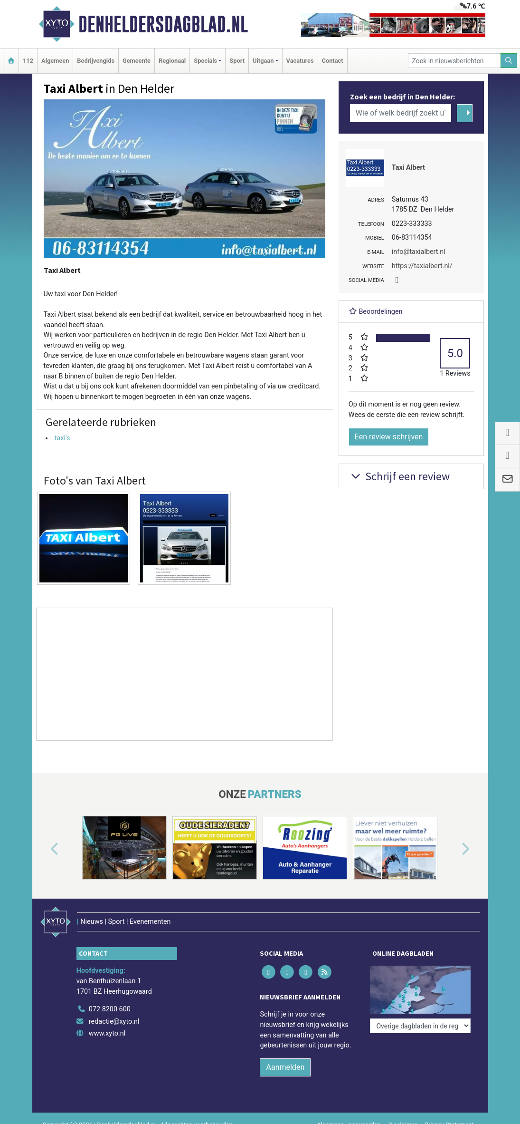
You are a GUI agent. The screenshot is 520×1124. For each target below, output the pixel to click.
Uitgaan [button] (263, 60)
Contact (332, 60)
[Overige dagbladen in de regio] (420, 1025)
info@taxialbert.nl (418, 252)
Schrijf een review (399, 476)
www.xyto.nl (107, 1033)
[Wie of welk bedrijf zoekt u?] (401, 113)
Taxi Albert (408, 168)
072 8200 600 (110, 1009)
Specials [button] (205, 60)
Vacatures (300, 60)
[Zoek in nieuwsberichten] (454, 60)
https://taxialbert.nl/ (422, 266)
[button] (43, 849)
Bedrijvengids (95, 60)
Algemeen (55, 60)
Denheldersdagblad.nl (163, 24)
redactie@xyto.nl (114, 1021)
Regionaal (172, 60)
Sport (237, 60)
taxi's (62, 438)
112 (28, 60)
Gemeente (137, 60)
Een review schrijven (389, 436)
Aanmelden (285, 1067)
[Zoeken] (509, 60)
